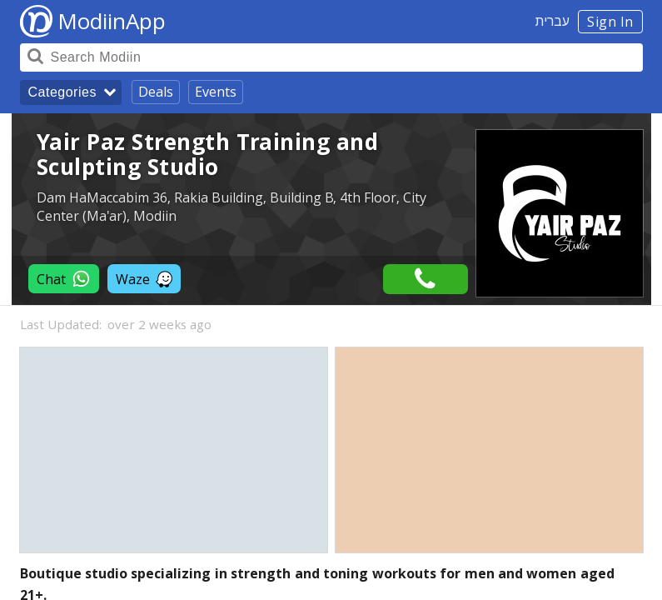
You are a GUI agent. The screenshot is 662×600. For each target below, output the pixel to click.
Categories (62, 92)
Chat (64, 278)
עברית (552, 20)
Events (215, 91)
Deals (155, 91)
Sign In (610, 21)
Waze (144, 279)
